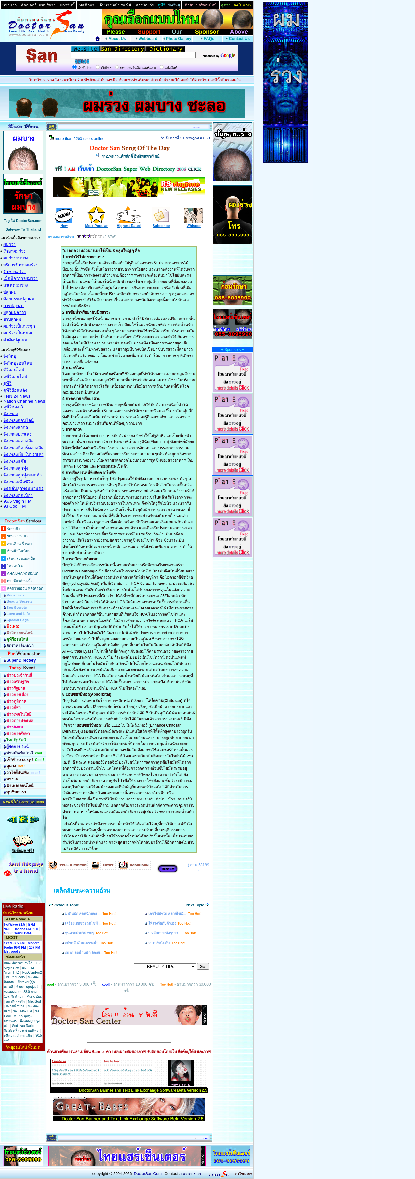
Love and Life (18, 614)
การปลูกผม (13, 305)
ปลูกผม (10, 292)
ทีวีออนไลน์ (13, 369)
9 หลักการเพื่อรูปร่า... (172, 933)
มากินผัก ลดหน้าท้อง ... (90, 914)
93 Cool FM (14, 506)
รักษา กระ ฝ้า (17, 536)
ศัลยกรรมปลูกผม (18, 298)
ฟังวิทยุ (9, 356)
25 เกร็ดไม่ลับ (166, 943)
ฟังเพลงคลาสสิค (18, 441)
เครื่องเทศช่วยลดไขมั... (90, 923)
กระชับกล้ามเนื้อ (20, 581)
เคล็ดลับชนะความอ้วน (82, 890)
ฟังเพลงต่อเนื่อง (18, 495)
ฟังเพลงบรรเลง (17, 434)
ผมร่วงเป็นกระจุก (19, 326)
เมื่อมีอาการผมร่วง (20, 278)
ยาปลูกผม (12, 319)
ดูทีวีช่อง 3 (13, 406)
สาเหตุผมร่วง (15, 285)
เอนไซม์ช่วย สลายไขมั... (174, 914)
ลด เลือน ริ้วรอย (19, 544)
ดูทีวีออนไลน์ (15, 376)
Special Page (17, 620)
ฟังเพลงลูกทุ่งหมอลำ (22, 475)
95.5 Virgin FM (17, 501)
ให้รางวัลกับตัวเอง (169, 923)
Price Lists (15, 595)
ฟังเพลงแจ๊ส (14, 461)
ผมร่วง (9, 244)
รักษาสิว (13, 529)
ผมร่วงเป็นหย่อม (18, 333)
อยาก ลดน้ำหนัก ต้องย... (91, 953)
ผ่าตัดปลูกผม (15, 339)
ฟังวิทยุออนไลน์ (17, 363)
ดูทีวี (7, 383)
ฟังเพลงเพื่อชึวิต (18, 481)
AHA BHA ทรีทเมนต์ (22, 573)
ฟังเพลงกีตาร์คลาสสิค (23, 447)
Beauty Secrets (19, 601)
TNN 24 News (16, 396)
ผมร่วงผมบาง (15, 258)
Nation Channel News (24, 401)
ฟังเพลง (10, 413)
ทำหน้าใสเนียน (19, 551)
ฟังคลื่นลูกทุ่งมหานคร (23, 488)
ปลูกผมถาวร (14, 312)
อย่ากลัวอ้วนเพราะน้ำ (89, 943)
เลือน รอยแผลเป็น (21, 558)
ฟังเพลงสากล (15, 427)
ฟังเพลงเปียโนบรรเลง (23, 454)
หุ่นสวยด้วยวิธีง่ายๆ (87, 933)
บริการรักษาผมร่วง (20, 264)
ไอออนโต (15, 566)
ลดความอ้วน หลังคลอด (25, 588)
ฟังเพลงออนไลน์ (18, 420)
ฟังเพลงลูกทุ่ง (15, 468)
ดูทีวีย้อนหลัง (15, 390)
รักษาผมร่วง (14, 251)
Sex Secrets (16, 607)
